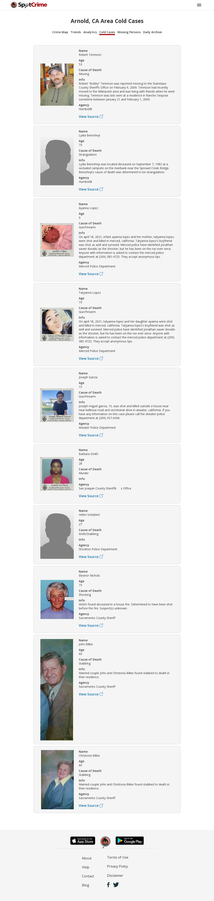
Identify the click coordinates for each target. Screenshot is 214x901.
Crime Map (60, 32)
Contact (88, 876)
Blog (85, 885)
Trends (76, 32)
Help (85, 867)
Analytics (90, 32)
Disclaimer (115, 875)
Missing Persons (129, 32)
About (87, 858)
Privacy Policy (117, 866)
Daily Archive (152, 32)
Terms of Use (117, 857)
